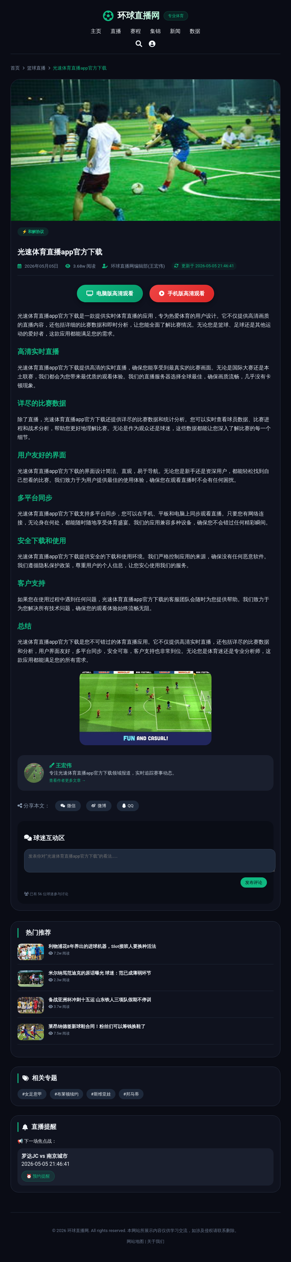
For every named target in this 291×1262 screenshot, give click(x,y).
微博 (98, 805)
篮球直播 (36, 68)
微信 (68, 805)
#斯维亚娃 (101, 1094)
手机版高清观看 (182, 293)
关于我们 (155, 1241)
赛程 (135, 31)
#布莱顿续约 (66, 1094)
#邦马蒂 (131, 1094)
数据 (195, 31)
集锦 (155, 31)
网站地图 (135, 1241)
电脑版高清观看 (109, 293)
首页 (15, 68)
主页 (96, 31)
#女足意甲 (32, 1094)
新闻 (175, 31)
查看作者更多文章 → (67, 780)
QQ (128, 805)
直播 (116, 31)
